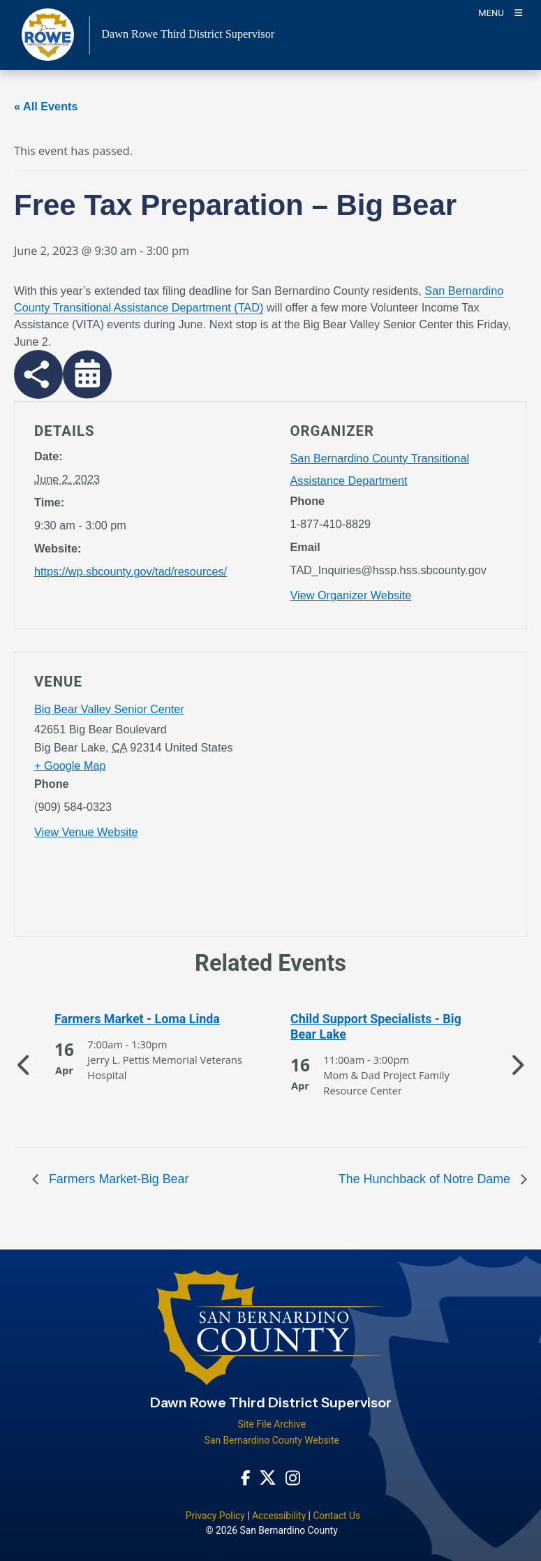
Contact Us (336, 1515)
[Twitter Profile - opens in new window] (267, 1477)
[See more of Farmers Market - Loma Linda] (152, 1019)
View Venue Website (86, 832)
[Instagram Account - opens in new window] (293, 1477)
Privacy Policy (215, 1515)
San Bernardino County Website (272, 1440)
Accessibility (279, 1515)
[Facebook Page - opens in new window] (246, 1477)
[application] (399, 797)
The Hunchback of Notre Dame (426, 1179)
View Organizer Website (351, 595)
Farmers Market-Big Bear (116, 1179)
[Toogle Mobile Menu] (500, 12)
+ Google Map (70, 765)
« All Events (46, 106)
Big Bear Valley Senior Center (109, 709)
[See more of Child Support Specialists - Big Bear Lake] (388, 1027)
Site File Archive (271, 1424)
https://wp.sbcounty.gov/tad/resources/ (130, 571)
